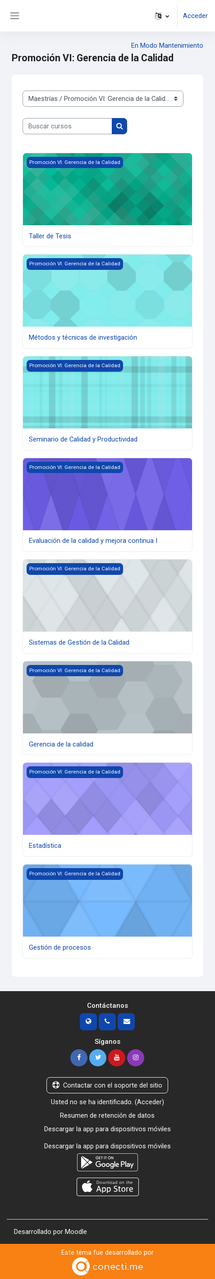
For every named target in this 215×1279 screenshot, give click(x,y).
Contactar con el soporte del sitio (107, 1085)
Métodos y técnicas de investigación (83, 337)
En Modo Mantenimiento (167, 45)
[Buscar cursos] (67, 126)
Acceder (195, 16)
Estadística (45, 846)
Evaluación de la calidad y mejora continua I (93, 541)
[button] (162, 16)
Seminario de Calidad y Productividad (83, 439)
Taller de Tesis (50, 236)
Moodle (76, 1232)
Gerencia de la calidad (61, 744)
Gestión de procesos (60, 947)
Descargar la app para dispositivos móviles (107, 1129)
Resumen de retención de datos (107, 1115)
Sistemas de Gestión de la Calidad (79, 642)
